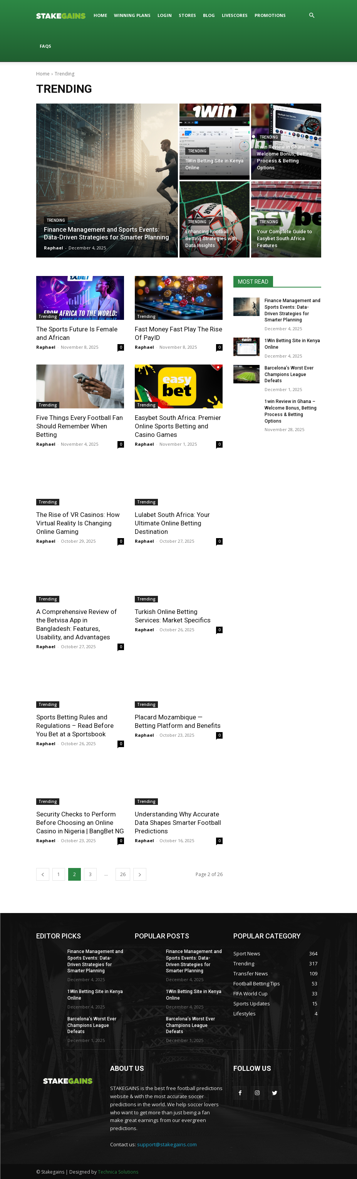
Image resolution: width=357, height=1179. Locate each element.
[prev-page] (42, 874)
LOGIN (165, 15)
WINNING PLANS (132, 15)
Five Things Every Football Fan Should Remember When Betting (79, 426)
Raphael (45, 347)
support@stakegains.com (167, 1144)
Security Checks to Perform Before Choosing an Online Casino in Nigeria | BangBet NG (80, 822)
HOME (100, 15)
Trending (56, 220)
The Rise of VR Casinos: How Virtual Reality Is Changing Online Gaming (78, 523)
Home (43, 73)
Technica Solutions (118, 1172)
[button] (312, 15)
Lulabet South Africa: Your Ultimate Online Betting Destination (172, 523)
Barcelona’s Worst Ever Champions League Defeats (289, 374)
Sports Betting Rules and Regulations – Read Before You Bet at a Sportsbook (75, 725)
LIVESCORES (235, 15)
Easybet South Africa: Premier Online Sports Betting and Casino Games (178, 426)
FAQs (45, 46)
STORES (187, 15)
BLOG (209, 15)
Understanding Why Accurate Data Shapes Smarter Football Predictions (178, 822)
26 (123, 874)
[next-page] (139, 874)
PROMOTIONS (270, 15)
